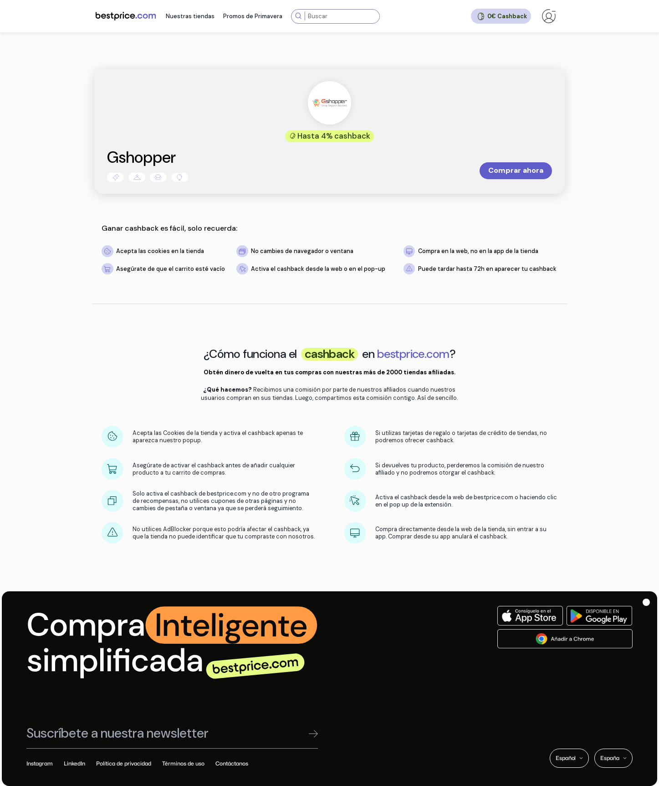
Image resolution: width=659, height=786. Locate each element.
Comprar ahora (515, 170)
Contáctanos (231, 763)
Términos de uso (183, 763)
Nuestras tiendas (190, 16)
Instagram (39, 763)
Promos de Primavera (252, 16)
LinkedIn (74, 763)
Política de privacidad (123, 763)
